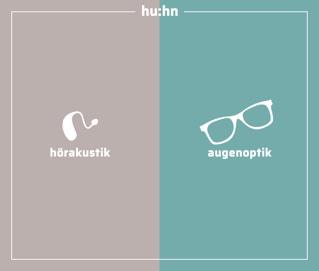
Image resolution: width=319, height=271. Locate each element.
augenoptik (239, 144)
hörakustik (80, 144)
